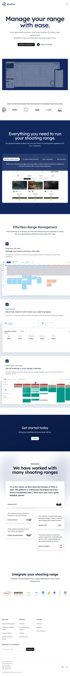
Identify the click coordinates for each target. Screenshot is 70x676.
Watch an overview (44, 44)
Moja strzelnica (41, 631)
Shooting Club (6, 633)
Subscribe (30, 649)
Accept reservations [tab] (30, 159)
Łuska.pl (38, 624)
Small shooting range (8, 624)
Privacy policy (23, 637)
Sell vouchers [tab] (48, 159)
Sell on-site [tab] (61, 159)
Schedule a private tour (26, 44)
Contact (35, 438)
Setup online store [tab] (11, 159)
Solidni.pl (39, 627)
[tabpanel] (35, 183)
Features (21, 624)
